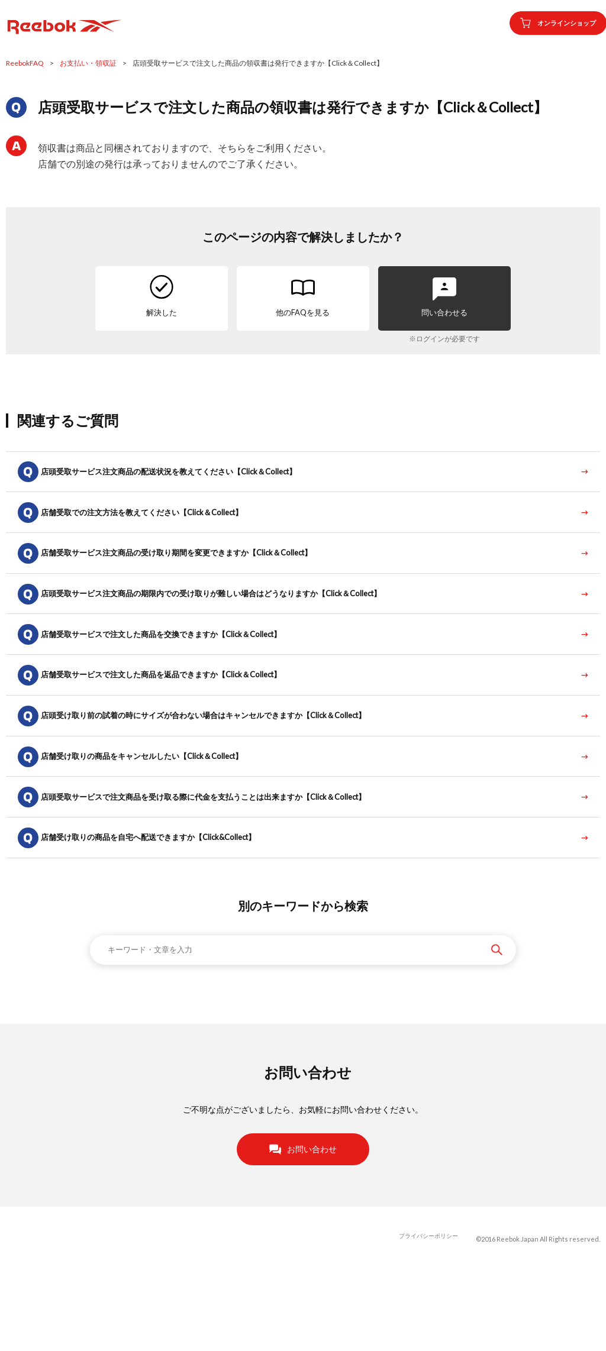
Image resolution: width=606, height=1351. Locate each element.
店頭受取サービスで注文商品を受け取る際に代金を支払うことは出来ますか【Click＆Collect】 (225, 864)
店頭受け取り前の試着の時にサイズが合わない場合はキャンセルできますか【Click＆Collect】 (225, 767)
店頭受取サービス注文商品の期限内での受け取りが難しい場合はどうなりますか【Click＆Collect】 (233, 621)
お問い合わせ (303, 1228)
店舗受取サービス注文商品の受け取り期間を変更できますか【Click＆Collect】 (196, 573)
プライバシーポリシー (425, 1318)
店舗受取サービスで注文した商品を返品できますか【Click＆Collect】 (180, 718)
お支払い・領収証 (88, 63)
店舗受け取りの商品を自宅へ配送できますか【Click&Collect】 (166, 912)
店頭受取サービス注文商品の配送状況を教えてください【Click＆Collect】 (188, 476)
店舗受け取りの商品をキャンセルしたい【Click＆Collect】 (159, 815)
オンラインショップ (547, 23)
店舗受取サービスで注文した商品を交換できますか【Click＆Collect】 (180, 670)
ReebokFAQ (25, 63)
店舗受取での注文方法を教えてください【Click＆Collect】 (159, 524)
